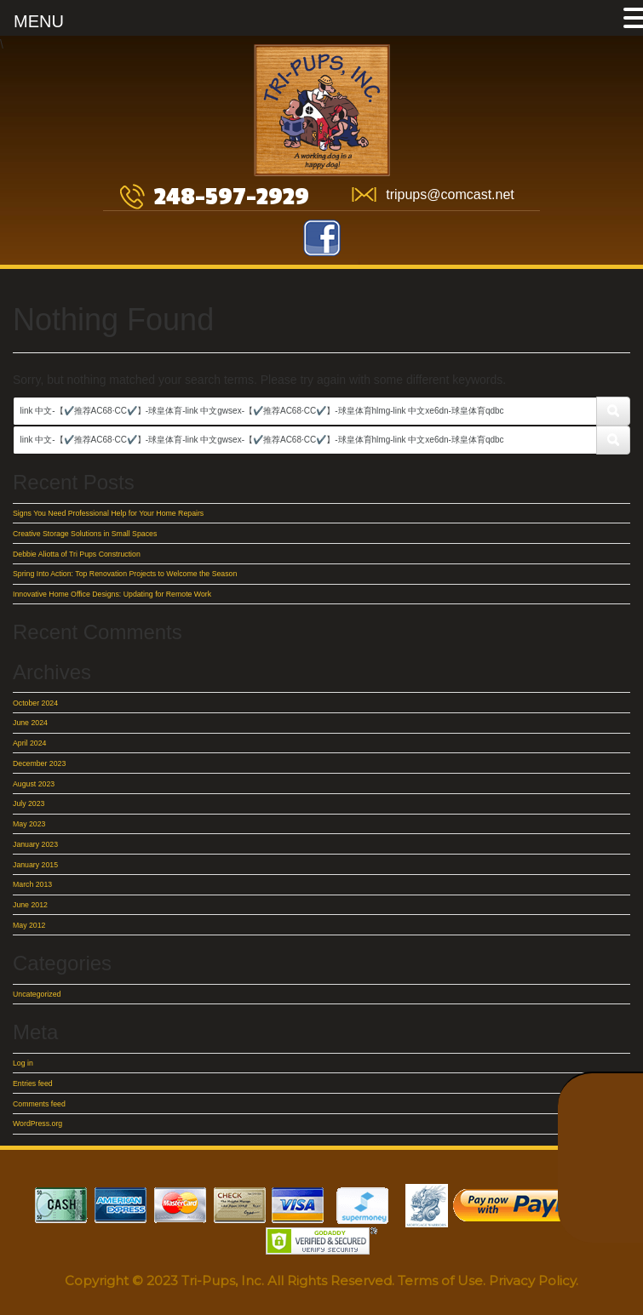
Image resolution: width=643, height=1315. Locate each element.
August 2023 (34, 784)
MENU (39, 21)
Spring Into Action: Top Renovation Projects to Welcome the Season (125, 573)
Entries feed (33, 1083)
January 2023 (35, 844)
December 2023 (39, 763)
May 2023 (29, 824)
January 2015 (35, 864)
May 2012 (29, 925)
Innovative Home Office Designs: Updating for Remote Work (112, 594)
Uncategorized (36, 994)
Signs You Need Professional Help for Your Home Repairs (108, 513)
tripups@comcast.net (450, 194)
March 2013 (32, 884)
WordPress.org (37, 1123)
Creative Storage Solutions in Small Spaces (85, 533)
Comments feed (39, 1104)
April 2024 (29, 743)
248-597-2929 (231, 197)
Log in (23, 1063)
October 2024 (35, 703)
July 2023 (28, 803)
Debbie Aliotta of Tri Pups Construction (77, 554)
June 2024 (30, 722)
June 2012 (30, 904)
